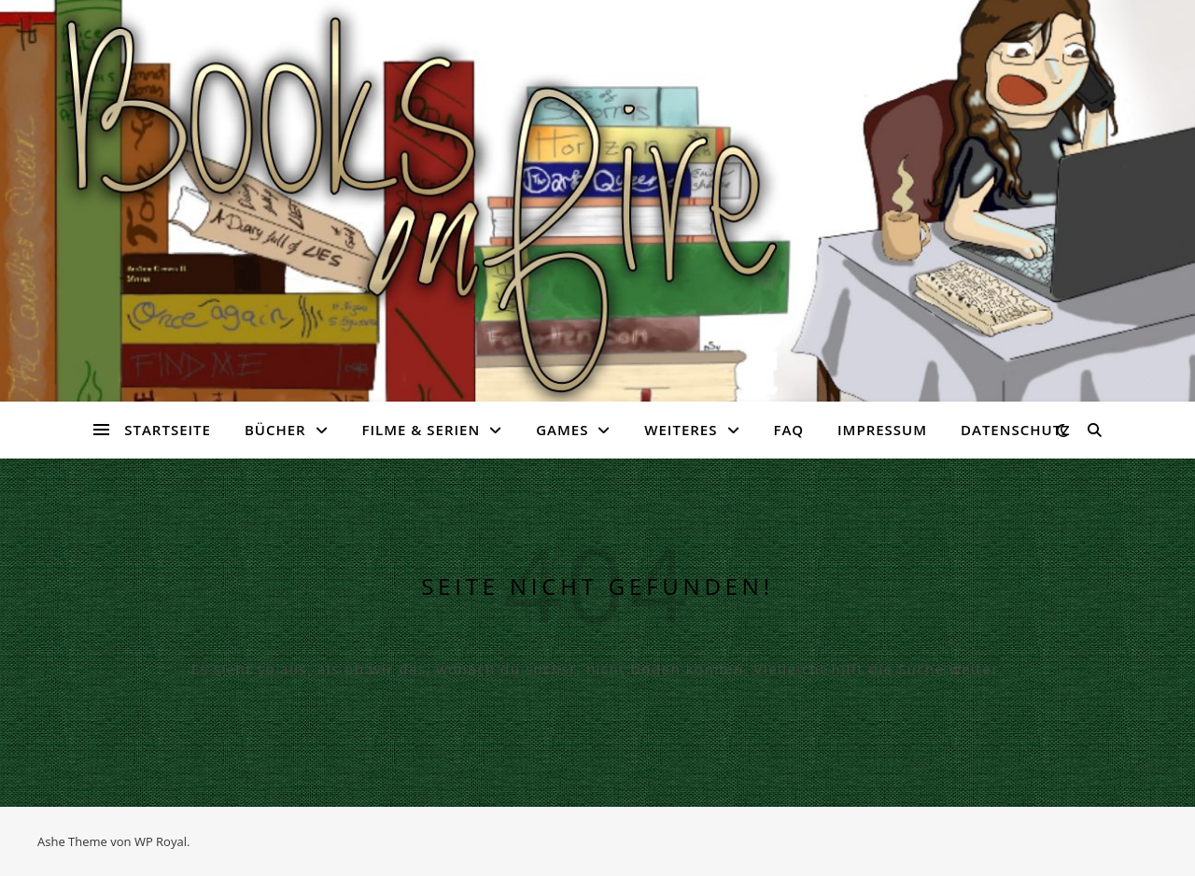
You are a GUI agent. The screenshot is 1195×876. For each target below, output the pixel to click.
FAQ (788, 429)
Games (562, 429)
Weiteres (680, 429)
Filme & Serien (421, 429)
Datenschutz (1016, 429)
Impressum (882, 429)
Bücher (275, 429)
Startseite (167, 429)
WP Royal (160, 841)
